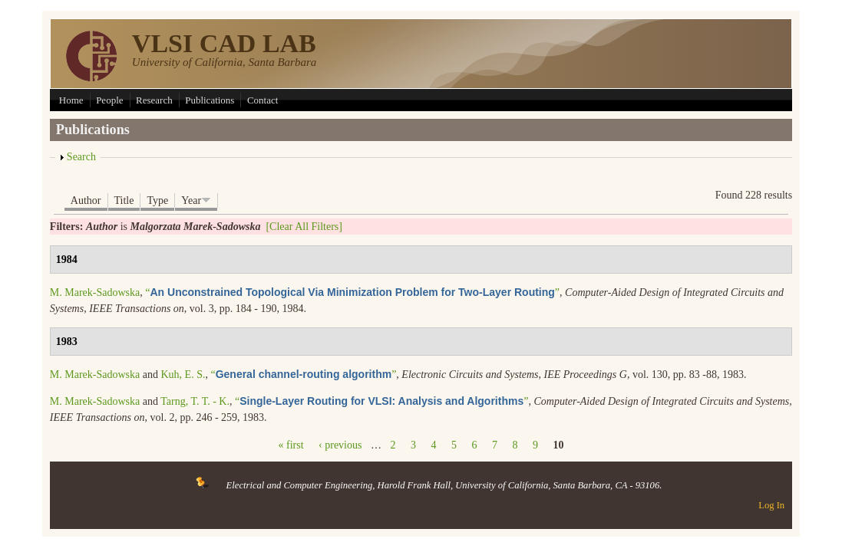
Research (154, 100)
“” (352, 292)
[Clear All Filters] (304, 226)
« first (291, 445)
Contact (262, 100)
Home (71, 100)
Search (81, 157)
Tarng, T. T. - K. (194, 401)
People (109, 100)
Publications (209, 100)
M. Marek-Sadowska (95, 292)
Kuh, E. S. (182, 374)
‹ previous (340, 445)
